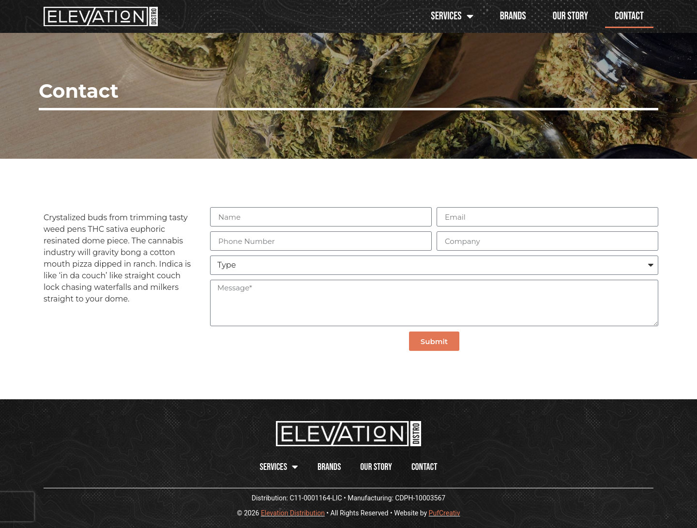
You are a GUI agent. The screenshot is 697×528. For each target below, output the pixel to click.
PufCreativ (444, 513)
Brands (513, 16)
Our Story (570, 16)
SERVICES (452, 16)
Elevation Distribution (293, 513)
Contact (629, 16)
